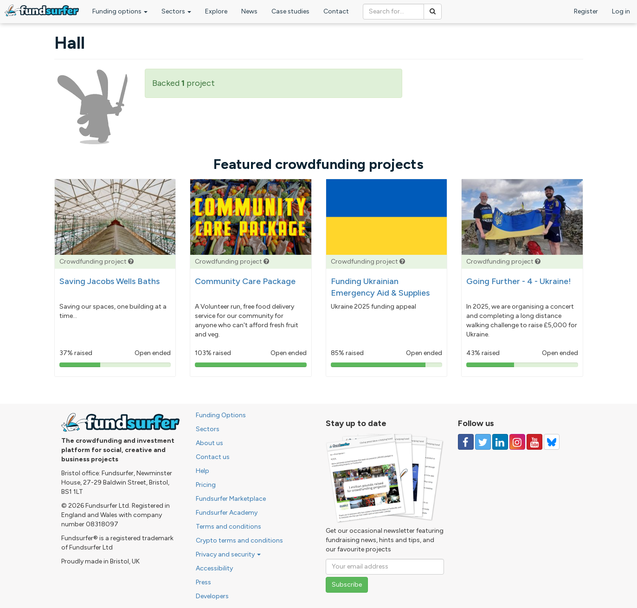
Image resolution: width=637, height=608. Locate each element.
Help (202, 471)
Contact (336, 11)
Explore (216, 11)
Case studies (290, 11)
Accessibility (214, 568)
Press (203, 582)
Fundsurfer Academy (226, 513)
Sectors (176, 11)
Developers (212, 596)
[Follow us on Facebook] (466, 442)
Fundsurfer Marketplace (231, 499)
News (249, 11)
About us (209, 443)
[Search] (433, 11)
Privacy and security (228, 554)
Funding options (120, 11)
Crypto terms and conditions (239, 540)
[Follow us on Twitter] (483, 442)
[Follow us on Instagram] (517, 442)
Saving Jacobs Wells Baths (109, 281)
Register (586, 11)
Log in (621, 11)
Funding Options (221, 415)
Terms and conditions (228, 526)
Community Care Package (245, 281)
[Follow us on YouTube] (534, 442)
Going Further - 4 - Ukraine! (518, 281)
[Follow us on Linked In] (500, 442)
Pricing (206, 485)
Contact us (213, 457)
